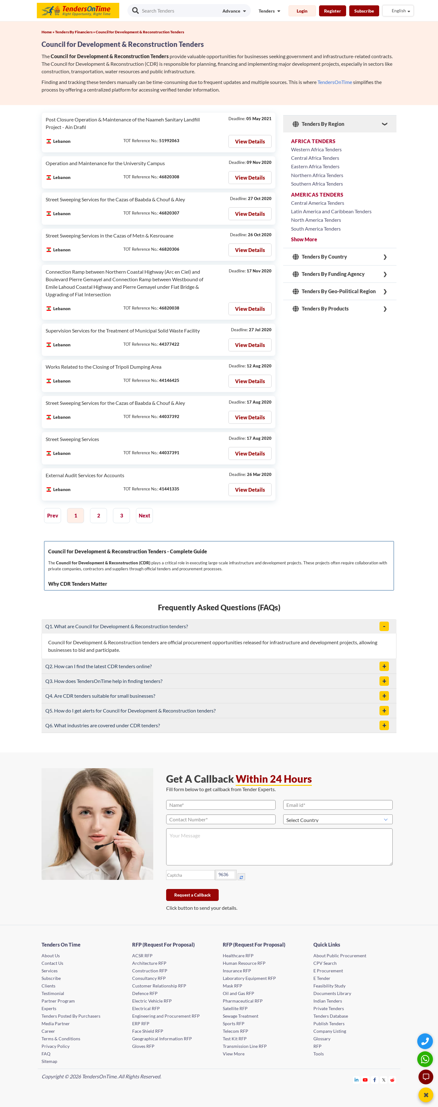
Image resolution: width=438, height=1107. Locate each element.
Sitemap (49, 1061)
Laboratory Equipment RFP (249, 978)
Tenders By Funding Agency (329, 274)
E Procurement (328, 970)
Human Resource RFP (244, 963)
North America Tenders (316, 220)
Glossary (321, 1038)
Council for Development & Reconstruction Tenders (140, 32)
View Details (250, 141)
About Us (51, 955)
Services (50, 970)
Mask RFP (232, 985)
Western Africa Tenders (316, 149)
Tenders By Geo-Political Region (334, 291)
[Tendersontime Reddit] (392, 1079)
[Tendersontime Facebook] (375, 1079)
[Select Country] (338, 819)
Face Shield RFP (147, 1031)
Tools (318, 1053)
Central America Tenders (317, 203)
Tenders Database (330, 1016)
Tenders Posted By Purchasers (71, 1016)
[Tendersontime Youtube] (365, 1079)
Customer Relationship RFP (159, 985)
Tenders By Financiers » (75, 32)
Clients (48, 985)
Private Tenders (328, 1008)
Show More (304, 239)
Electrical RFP (146, 1008)
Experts (49, 1008)
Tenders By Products (321, 308)
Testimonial (53, 993)
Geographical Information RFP (162, 1038)
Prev (52, 515)
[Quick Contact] (425, 1041)
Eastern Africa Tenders (315, 166)
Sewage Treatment (240, 1016)
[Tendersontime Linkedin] (356, 1079)
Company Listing (329, 1031)
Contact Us (52, 963)
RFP (317, 1046)
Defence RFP (145, 993)
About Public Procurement (339, 955)
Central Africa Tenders (315, 158)
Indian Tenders (327, 1001)
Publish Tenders (329, 1023)
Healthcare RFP (238, 955)
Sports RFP (233, 1023)
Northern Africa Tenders (317, 175)
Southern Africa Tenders (317, 184)
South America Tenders (316, 229)
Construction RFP (149, 970)
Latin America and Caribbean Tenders (331, 211)
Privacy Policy (56, 1046)
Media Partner (56, 1023)
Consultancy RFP (149, 978)
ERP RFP (140, 1023)
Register (332, 11)
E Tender (321, 978)
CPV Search (325, 963)
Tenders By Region (318, 124)
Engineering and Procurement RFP (166, 1016)
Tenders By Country (320, 256)
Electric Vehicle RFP (152, 1001)
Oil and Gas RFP (238, 993)
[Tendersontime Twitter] (384, 1079)
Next (144, 515)
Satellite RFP (235, 1008)
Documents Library (332, 993)
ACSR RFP (142, 955)
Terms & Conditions (61, 1038)
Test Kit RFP (235, 1038)
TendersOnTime (334, 82)
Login (302, 11)
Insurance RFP (237, 970)
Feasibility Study (329, 985)
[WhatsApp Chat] (425, 1059)
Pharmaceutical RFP (243, 1001)
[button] (384, 626)
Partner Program (58, 1001)
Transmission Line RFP (245, 1046)
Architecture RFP (149, 963)
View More (233, 1053)
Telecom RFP (235, 1031)
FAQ (46, 1053)
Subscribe (364, 11)
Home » (48, 32)
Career (48, 1031)
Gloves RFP (143, 1046)
